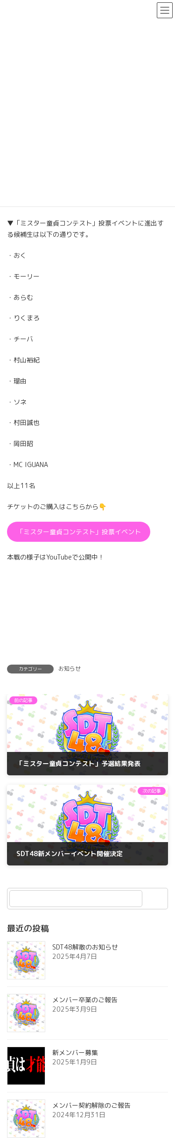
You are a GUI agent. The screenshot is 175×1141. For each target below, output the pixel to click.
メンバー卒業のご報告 (85, 999)
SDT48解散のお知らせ (85, 947)
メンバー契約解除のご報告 (91, 1105)
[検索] (156, 898)
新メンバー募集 (75, 1052)
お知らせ (69, 669)
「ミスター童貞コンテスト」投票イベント (79, 531)
